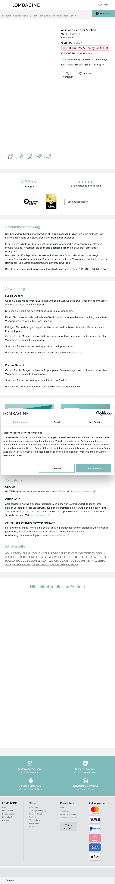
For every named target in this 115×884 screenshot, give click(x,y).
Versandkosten (35, 820)
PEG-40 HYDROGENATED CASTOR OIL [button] (85, 557)
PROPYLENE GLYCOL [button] (25, 553)
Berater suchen (8, 813)
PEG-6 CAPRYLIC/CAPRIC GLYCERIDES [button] (73, 553)
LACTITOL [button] (57, 561)
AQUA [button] (8, 553)
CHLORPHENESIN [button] (28, 557)
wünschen (68, 74)
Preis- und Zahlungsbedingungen (38, 809)
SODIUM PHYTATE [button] (85, 561)
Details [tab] (57, 422)
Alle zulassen (94, 468)
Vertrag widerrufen (68, 826)
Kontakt (5, 820)
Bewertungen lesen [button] (78, 201)
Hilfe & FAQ (7, 817)
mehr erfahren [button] (86, 491)
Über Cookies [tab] (95, 422)
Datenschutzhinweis (68, 817)
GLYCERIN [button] (44, 553)
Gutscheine (34, 823)
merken (85, 73)
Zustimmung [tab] (20, 422)
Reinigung (44, 15)
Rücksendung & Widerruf (35, 815)
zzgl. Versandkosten (82, 52)
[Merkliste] (100, 5)
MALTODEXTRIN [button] (21, 564)
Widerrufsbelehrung (68, 814)
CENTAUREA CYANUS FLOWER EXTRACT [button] (55, 564)
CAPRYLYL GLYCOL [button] (51, 557)
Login (31, 826)
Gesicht (33, 15)
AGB (62, 807)
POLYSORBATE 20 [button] (15, 561)
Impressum (64, 810)
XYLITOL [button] (69, 561)
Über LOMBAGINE (7, 809)
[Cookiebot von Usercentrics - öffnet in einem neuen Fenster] (98, 413)
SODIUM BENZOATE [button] (38, 561)
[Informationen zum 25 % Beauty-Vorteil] (106, 48)
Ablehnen (57, 468)
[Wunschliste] (106, 5)
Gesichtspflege (20, 15)
